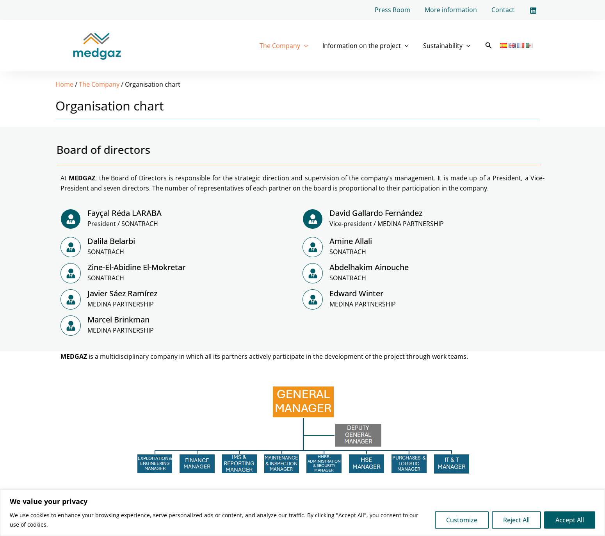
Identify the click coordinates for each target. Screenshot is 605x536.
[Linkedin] (533, 10)
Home (15, 84)
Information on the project (369, 46)
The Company (289, 46)
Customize (461, 520)
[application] (309, 46)
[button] (488, 46)
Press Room (397, 9)
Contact (504, 9)
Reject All (516, 520)
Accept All (569, 520)
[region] (302, 513)
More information (454, 9)
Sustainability (447, 46)
